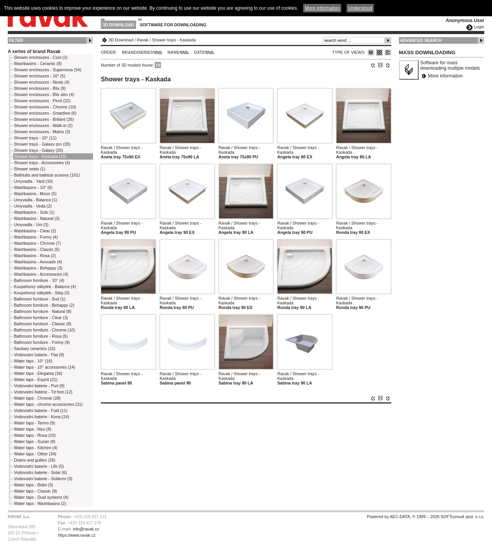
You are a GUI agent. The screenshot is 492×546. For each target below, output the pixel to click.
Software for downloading (173, 24)
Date (199, 52)
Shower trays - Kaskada (174, 40)
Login (479, 26)
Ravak (142, 40)
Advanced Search (421, 40)
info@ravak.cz (86, 529)
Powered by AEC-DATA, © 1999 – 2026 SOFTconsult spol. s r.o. (425, 516)
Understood (360, 8)
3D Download (118, 24)
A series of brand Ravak (34, 51)
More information (445, 76)
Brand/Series (137, 52)
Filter (16, 40)
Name (173, 52)
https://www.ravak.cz (76, 535)
